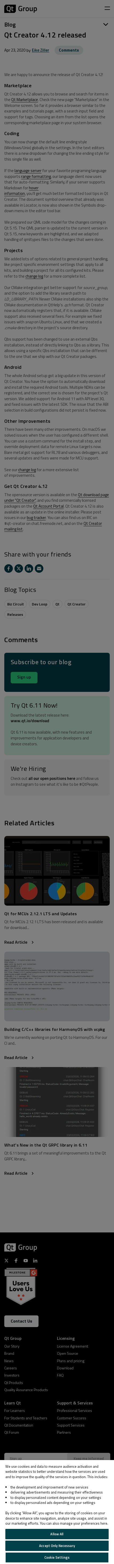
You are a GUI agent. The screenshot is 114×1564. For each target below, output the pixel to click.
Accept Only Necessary (57, 1545)
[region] (57, 1512)
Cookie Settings (57, 1557)
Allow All (56, 1534)
